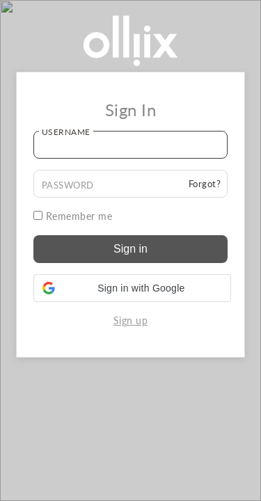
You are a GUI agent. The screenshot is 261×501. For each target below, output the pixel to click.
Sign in (130, 249)
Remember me (73, 216)
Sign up (130, 320)
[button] (132, 288)
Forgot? (205, 183)
